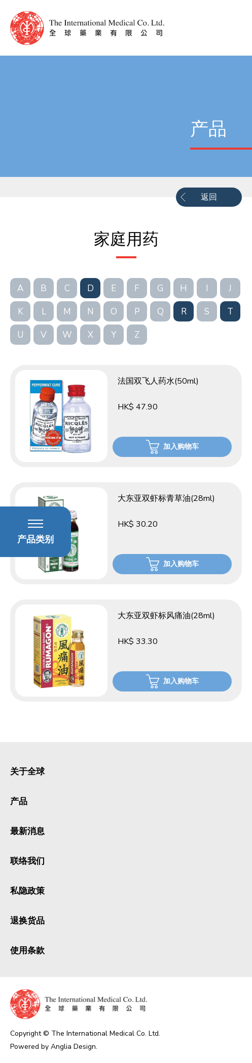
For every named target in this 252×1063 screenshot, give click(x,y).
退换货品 (27, 921)
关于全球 (27, 771)
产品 (18, 801)
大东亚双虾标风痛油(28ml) (166, 615)
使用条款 (27, 950)
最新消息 (27, 831)
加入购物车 (181, 446)
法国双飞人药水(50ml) (158, 381)
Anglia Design (73, 1046)
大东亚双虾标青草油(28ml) (166, 498)
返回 (209, 197)
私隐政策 (27, 891)
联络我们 (27, 861)
